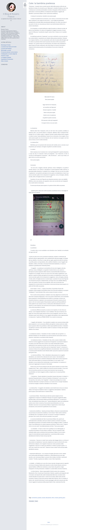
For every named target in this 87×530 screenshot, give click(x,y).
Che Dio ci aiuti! (5, 55)
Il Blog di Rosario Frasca (11, 15)
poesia (39, 497)
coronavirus (34, 497)
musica (56, 497)
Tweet (36, 501)
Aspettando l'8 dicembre (7, 59)
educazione (48, 497)
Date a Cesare (4, 61)
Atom (49, 522)
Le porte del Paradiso (6, 48)
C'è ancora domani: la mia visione (9, 52)
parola (60, 497)
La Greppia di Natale (6, 57)
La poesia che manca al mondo (8, 46)
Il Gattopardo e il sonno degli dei (9, 54)
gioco (63, 497)
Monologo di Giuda (5, 45)
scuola (43, 497)
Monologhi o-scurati (6, 50)
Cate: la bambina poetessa (42, 3)
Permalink (31, 501)
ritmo (53, 497)
